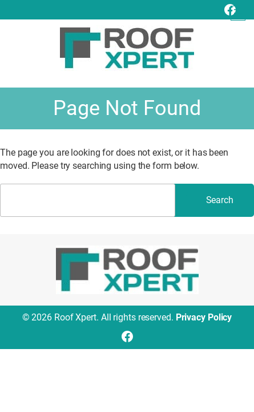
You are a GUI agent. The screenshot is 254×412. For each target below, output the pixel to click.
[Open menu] (238, 13)
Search (219, 200)
